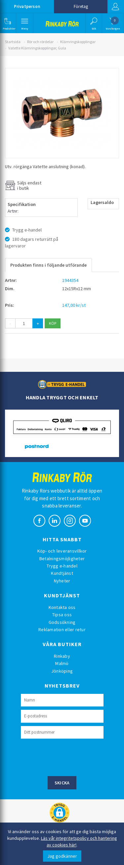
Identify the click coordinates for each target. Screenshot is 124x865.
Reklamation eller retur (62, 629)
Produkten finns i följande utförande (48, 265)
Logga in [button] (115, 6)
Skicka (62, 783)
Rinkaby (62, 656)
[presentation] (71, 756)
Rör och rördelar (40, 41)
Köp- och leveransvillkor (62, 551)
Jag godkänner (62, 856)
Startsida (13, 41)
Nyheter (62, 581)
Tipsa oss (62, 615)
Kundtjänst (62, 573)
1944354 (70, 280)
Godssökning (62, 622)
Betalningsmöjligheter (62, 559)
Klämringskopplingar (78, 41)
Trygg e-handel (62, 566)
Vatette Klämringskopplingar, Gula (37, 47)
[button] (7, 23)
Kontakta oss (62, 607)
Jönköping (62, 671)
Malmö (61, 663)
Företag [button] (81, 6)
